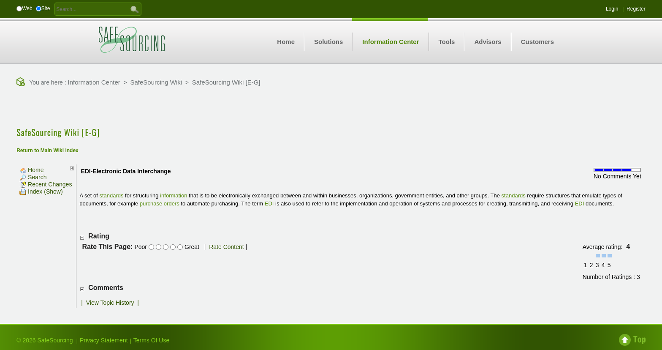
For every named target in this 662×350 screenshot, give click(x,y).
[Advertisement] (331, 107)
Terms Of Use (151, 340)
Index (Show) (40, 191)
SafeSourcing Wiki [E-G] (226, 82)
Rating (98, 236)
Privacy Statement (104, 340)
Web (27, 8)
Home (31, 170)
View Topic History (110, 302)
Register (636, 9)
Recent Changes (45, 184)
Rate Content (226, 246)
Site (45, 8)
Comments (105, 287)
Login (612, 9)
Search (32, 177)
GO (134, 9)
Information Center (94, 82)
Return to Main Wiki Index (47, 150)
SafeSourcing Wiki (156, 82)
